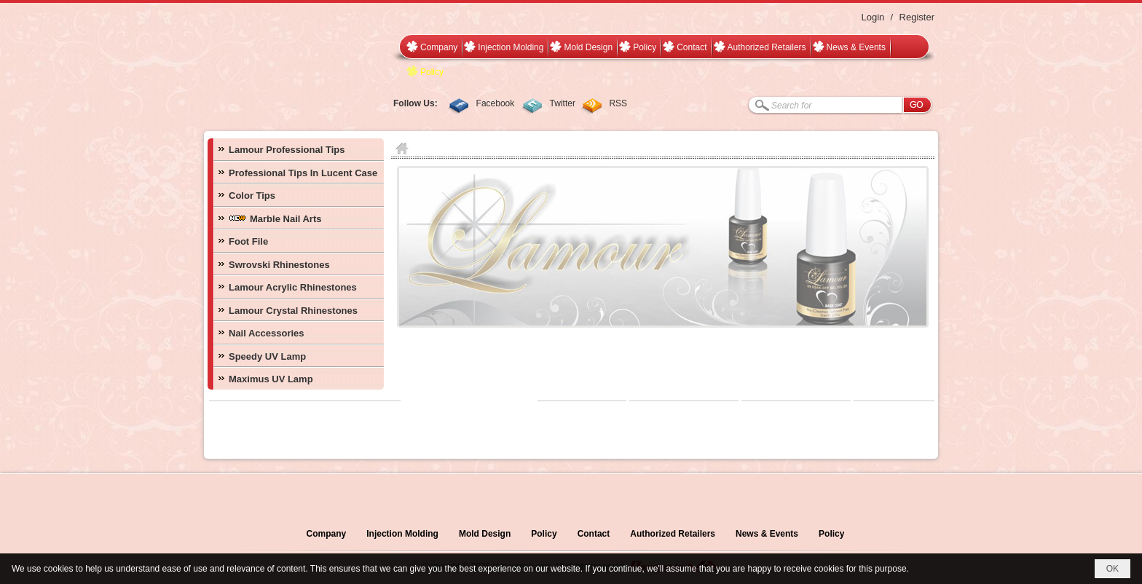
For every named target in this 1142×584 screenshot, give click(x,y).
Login (872, 17)
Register (916, 17)
